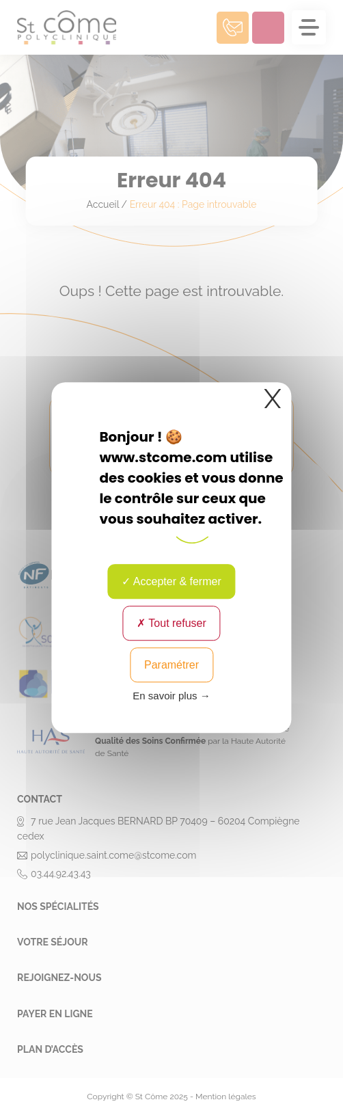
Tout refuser (171, 623)
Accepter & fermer (171, 581)
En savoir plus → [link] (171, 695)
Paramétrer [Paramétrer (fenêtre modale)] (171, 665)
